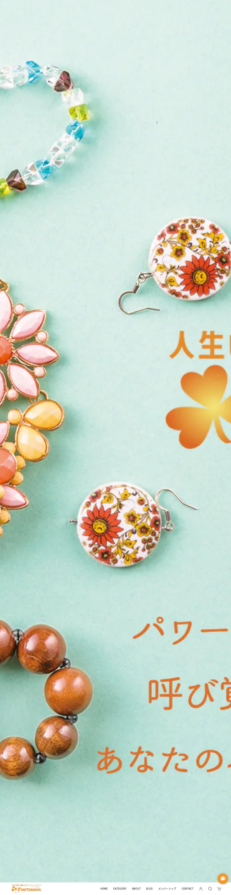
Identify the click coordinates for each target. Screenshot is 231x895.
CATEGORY (120, 888)
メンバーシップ (167, 888)
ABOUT (136, 888)
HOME (104, 888)
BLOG (149, 888)
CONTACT (188, 888)
